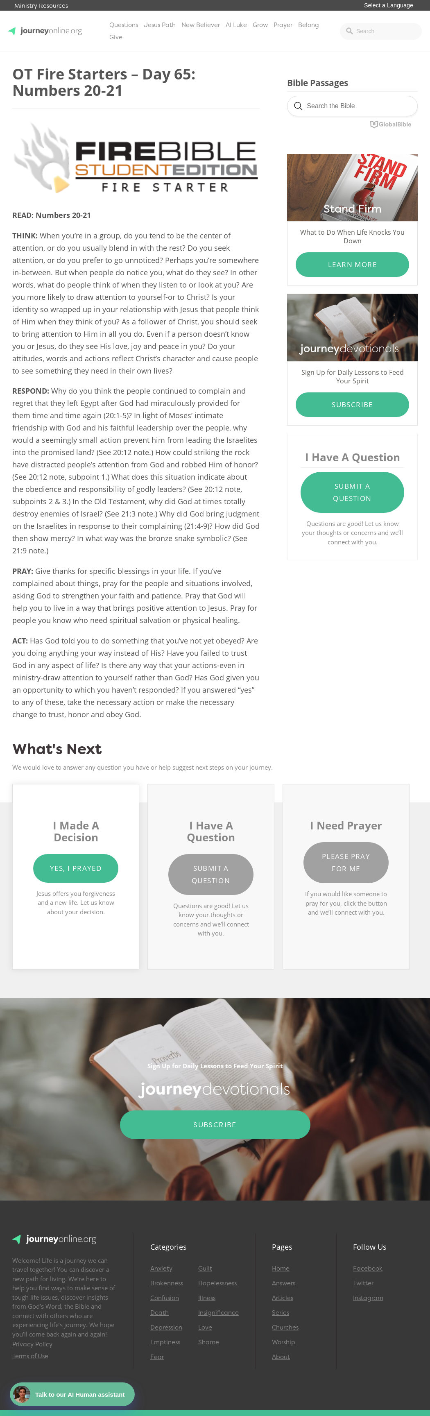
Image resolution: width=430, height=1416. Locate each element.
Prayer (283, 25)
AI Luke (236, 25)
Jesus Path (160, 25)
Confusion (164, 1298)
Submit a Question (352, 492)
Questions (123, 25)
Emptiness (165, 1342)
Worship (283, 1342)
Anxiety (161, 1268)
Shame (208, 1342)
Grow (260, 25)
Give (115, 37)
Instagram (368, 1298)
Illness (206, 1298)
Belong (308, 25)
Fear (157, 1357)
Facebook (367, 1268)
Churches (285, 1327)
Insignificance (218, 1313)
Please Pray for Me (346, 862)
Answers (283, 1283)
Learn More (352, 264)
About (281, 1357)
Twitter (363, 1283)
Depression (166, 1327)
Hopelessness (217, 1283)
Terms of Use (30, 1356)
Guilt (205, 1268)
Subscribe (352, 404)
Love (205, 1327)
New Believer (200, 25)
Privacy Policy (32, 1344)
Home (281, 1268)
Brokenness (166, 1283)
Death (159, 1313)
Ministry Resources (41, 6)
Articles (282, 1298)
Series (280, 1313)
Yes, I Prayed (76, 868)
